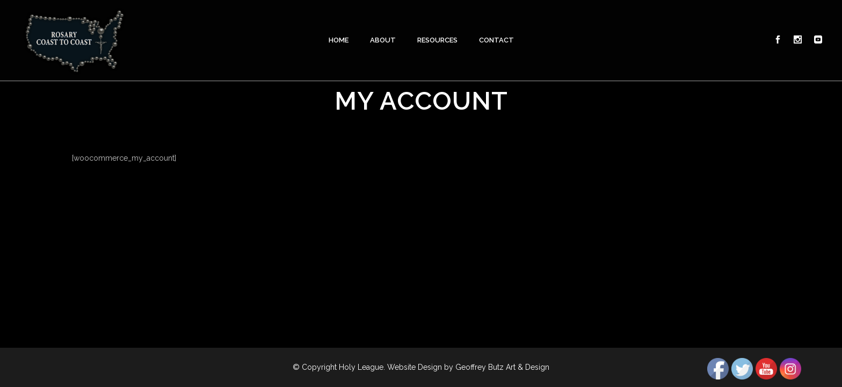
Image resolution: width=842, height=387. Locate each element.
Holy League (361, 367)
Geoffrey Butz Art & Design (502, 367)
